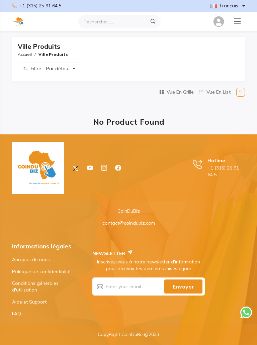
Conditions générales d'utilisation (35, 286)
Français (224, 6)
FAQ (16, 314)
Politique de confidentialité (41, 271)
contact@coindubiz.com (128, 223)
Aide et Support (29, 302)
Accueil (25, 54)
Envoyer (183, 286)
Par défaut (58, 69)
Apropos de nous (31, 259)
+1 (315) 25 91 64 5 (37, 6)
